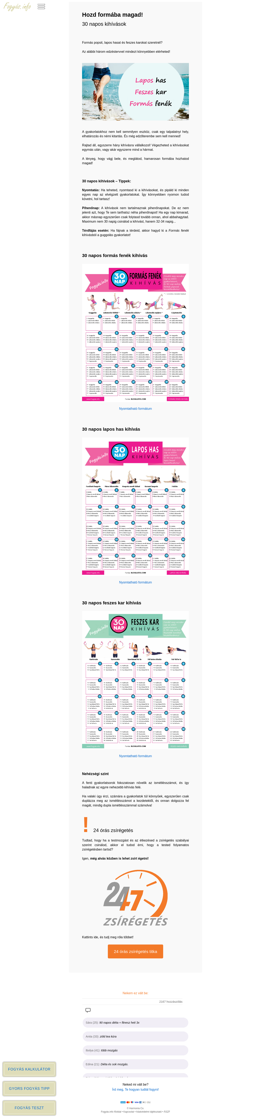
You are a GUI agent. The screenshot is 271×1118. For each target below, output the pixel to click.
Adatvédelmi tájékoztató (149, 1111)
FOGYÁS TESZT (29, 1108)
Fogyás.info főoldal (111, 1111)
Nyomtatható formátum (135, 408)
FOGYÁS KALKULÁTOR (29, 1069)
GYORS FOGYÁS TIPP (29, 1089)
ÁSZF (167, 1111)
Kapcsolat (128, 1111)
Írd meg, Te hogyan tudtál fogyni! (135, 1089)
